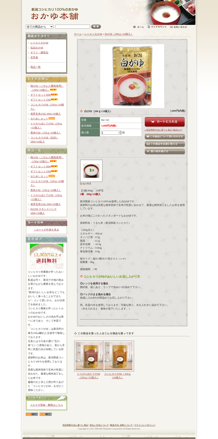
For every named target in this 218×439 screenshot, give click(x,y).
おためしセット (42, 118)
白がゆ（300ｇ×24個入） (119, 34)
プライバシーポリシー (144, 425)
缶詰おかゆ (36, 47)
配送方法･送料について (121, 425)
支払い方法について (99, 425)
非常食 (34, 57)
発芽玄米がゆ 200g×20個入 (45, 113)
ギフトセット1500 (44, 99)
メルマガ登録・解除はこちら (46, 404)
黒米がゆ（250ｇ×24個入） (45, 132)
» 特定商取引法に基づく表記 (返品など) (163, 130)
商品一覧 (35, 67)
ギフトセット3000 (44, 94)
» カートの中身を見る (46, 229)
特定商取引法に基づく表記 (75, 425)
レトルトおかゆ (39, 42)
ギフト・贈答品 (39, 52)
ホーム (78, 34)
